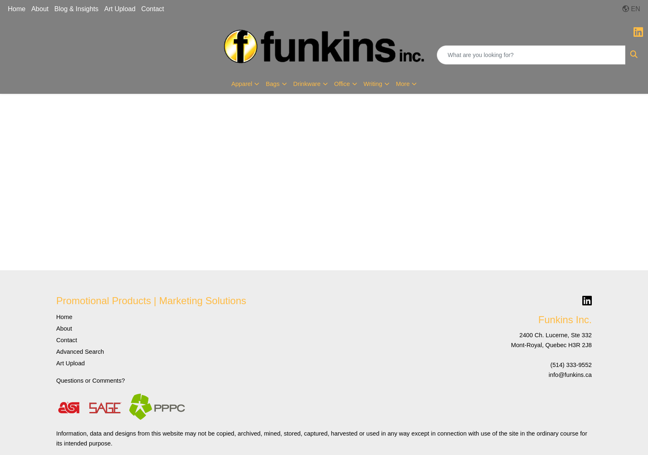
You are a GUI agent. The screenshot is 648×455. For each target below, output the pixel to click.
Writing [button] (373, 84)
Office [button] (342, 84)
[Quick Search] (531, 54)
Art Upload (120, 8)
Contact (152, 8)
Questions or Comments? (90, 380)
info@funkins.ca (570, 375)
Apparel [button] (242, 84)
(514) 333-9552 (571, 365)
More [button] (403, 84)
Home (17, 8)
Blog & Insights (77, 8)
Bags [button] (272, 84)
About (40, 8)
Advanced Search (80, 351)
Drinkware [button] (307, 84)
